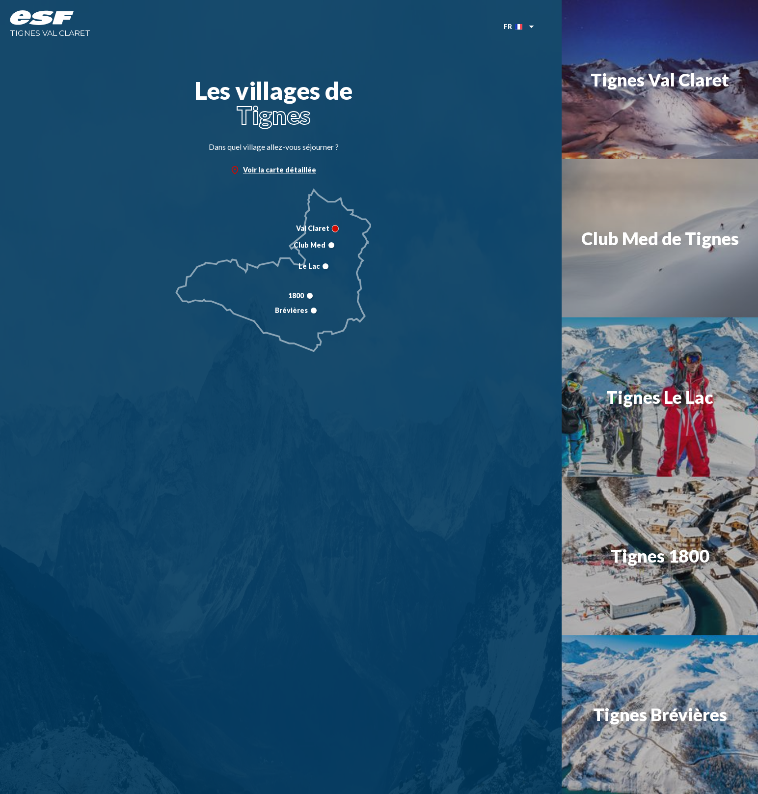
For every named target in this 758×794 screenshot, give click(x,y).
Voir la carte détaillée (273, 170)
